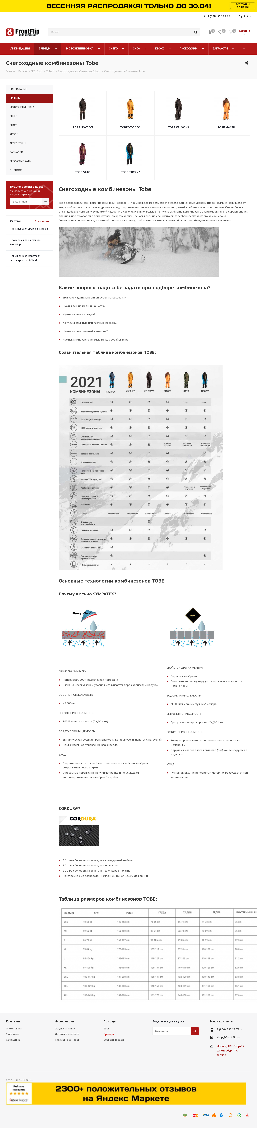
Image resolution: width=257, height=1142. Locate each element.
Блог (106, 1028)
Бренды (109, 1034)
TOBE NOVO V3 (83, 127)
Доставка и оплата (67, 1034)
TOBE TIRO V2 (130, 172)
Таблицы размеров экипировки (29, 228)
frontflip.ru (233, 1037)
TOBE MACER (226, 127)
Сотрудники (13, 1039)
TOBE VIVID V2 (130, 127)
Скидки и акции (65, 1028)
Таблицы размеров (67, 1039)
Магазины (12, 1034)
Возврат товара (114, 1039)
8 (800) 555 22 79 (218, 16)
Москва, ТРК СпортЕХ (230, 1046)
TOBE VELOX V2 (178, 127)
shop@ (221, 1037)
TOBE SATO (82, 172)
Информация (64, 1021)
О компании (14, 1028)
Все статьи (42, 221)
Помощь (110, 1021)
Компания (13, 1021)
